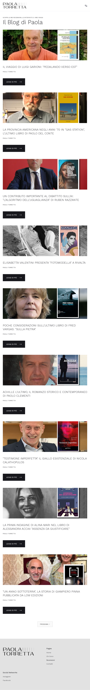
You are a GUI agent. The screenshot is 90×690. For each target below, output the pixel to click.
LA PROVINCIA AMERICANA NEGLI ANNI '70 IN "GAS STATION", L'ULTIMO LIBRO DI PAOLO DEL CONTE (44, 131)
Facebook (7, 680)
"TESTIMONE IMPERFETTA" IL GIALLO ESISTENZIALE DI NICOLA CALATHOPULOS (45, 460)
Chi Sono (49, 656)
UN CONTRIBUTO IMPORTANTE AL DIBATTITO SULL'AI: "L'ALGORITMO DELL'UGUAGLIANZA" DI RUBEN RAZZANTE (41, 198)
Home (48, 652)
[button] (86, 5)
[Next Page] (45, 624)
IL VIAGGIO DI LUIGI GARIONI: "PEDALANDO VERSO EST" (40, 67)
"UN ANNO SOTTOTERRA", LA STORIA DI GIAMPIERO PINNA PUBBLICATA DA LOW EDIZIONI (41, 593)
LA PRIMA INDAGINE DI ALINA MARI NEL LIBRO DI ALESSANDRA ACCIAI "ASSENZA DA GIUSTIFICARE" (36, 526)
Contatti (49, 664)
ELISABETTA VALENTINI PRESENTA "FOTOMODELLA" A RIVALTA (44, 262)
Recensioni (50, 660)
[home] (14, 5)
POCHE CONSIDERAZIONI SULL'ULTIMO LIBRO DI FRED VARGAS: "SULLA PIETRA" (39, 327)
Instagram (7, 677)
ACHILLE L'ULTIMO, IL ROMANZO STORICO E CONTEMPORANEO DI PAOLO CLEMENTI (45, 393)
